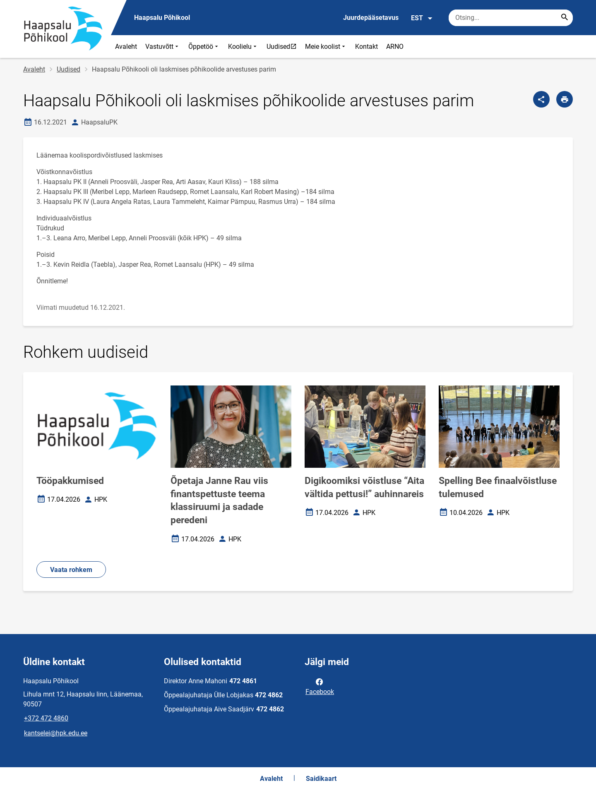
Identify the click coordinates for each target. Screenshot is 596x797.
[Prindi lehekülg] (564, 99)
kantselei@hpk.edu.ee (55, 733)
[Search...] (565, 18)
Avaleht (126, 46)
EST (422, 18)
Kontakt (366, 46)
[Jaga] (541, 99)
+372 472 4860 (46, 718)
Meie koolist (326, 46)
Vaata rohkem (71, 570)
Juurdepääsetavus (371, 18)
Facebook (319, 686)
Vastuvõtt (162, 46)
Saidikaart (321, 779)
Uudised (283, 46)
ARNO (395, 46)
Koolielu (243, 46)
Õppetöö (204, 46)
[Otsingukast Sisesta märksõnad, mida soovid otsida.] (511, 18)
